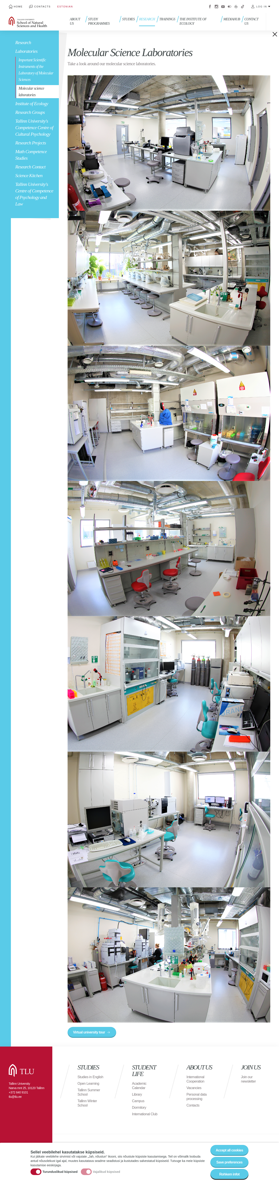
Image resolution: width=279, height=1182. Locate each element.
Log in (261, 6)
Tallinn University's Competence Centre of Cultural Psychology (34, 127)
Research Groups (30, 112)
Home (18, 6)
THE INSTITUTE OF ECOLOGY (193, 21)
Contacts (42, 6)
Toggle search (272, 22)
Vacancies (194, 1088)
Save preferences (229, 1163)
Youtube (223, 6)
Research (23, 42)
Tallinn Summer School (89, 1092)
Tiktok (242, 6)
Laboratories (26, 51)
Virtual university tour (89, 1032)
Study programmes (99, 21)
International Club (144, 1114)
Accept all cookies (229, 1151)
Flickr (229, 6)
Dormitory (139, 1107)
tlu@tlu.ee (15, 1096)
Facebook (210, 6)
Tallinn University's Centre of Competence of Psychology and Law (34, 194)
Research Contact (30, 166)
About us (75, 21)
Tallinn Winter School (87, 1103)
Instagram (216, 6)
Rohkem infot (229, 1175)
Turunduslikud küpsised (60, 1172)
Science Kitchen (29, 175)
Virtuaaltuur (236, 6)
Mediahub (231, 19)
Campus (138, 1101)
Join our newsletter (248, 1079)
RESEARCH (147, 19)
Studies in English (90, 1077)
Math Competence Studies (31, 155)
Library (137, 1094)
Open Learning (88, 1083)
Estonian (65, 6)
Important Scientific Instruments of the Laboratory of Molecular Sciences (36, 70)
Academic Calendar (139, 1086)
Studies (128, 19)
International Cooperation (195, 1079)
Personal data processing (197, 1097)
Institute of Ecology (31, 103)
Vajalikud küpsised (106, 1172)
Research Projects (30, 142)
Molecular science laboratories (31, 91)
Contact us (251, 21)
